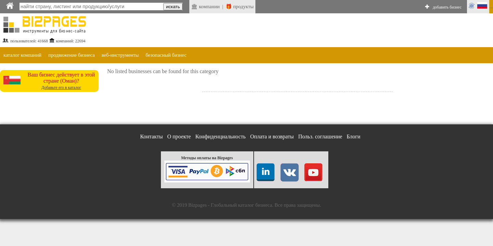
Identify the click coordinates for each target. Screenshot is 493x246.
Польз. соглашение (320, 136)
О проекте (179, 136)
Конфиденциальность (220, 136)
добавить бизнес (447, 7)
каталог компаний (22, 55)
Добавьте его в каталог (61, 87)
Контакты (151, 136)
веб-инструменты (120, 55)
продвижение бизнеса (71, 55)
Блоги (354, 136)
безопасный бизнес (166, 55)
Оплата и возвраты (272, 136)
